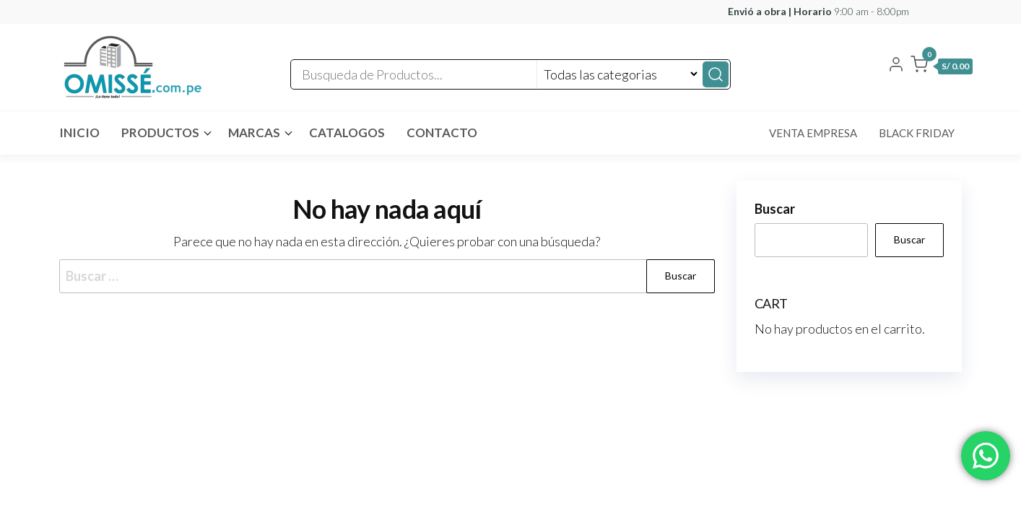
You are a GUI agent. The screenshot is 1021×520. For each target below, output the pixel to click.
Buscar (775, 209)
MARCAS (254, 132)
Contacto (442, 132)
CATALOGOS (347, 132)
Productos (160, 132)
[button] (942, 67)
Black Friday (917, 132)
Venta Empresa (813, 132)
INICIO (79, 132)
